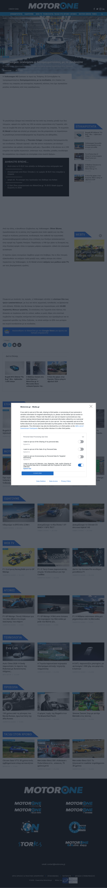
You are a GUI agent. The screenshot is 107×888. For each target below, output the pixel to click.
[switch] (81, 441)
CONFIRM (37, 473)
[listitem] (53, 437)
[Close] (92, 407)
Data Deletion (41, 481)
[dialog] (53, 444)
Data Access (53, 481)
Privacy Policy (66, 481)
